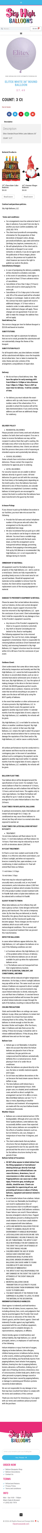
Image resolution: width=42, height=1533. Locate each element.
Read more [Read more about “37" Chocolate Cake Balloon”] (8, 197)
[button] (21, 33)
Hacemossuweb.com (21, 1524)
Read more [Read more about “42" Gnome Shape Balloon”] (28, 197)
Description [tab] (8, 122)
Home (6, 76)
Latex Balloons (13, 76)
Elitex (18, 76)
